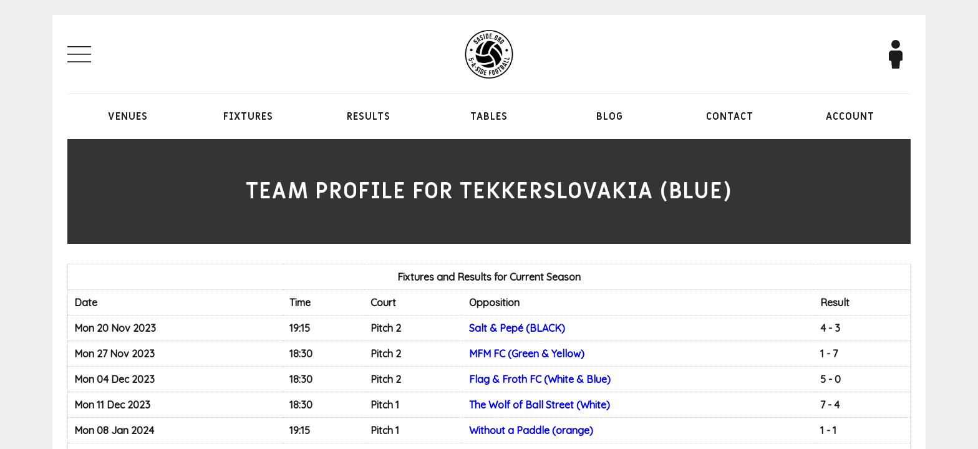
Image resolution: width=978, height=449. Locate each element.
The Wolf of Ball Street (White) (539, 404)
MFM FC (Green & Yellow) (526, 353)
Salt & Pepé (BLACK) (517, 328)
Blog (609, 116)
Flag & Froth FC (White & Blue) (540, 379)
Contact (729, 116)
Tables (489, 116)
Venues (128, 116)
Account (850, 116)
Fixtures (248, 116)
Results (368, 116)
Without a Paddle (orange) (531, 430)
